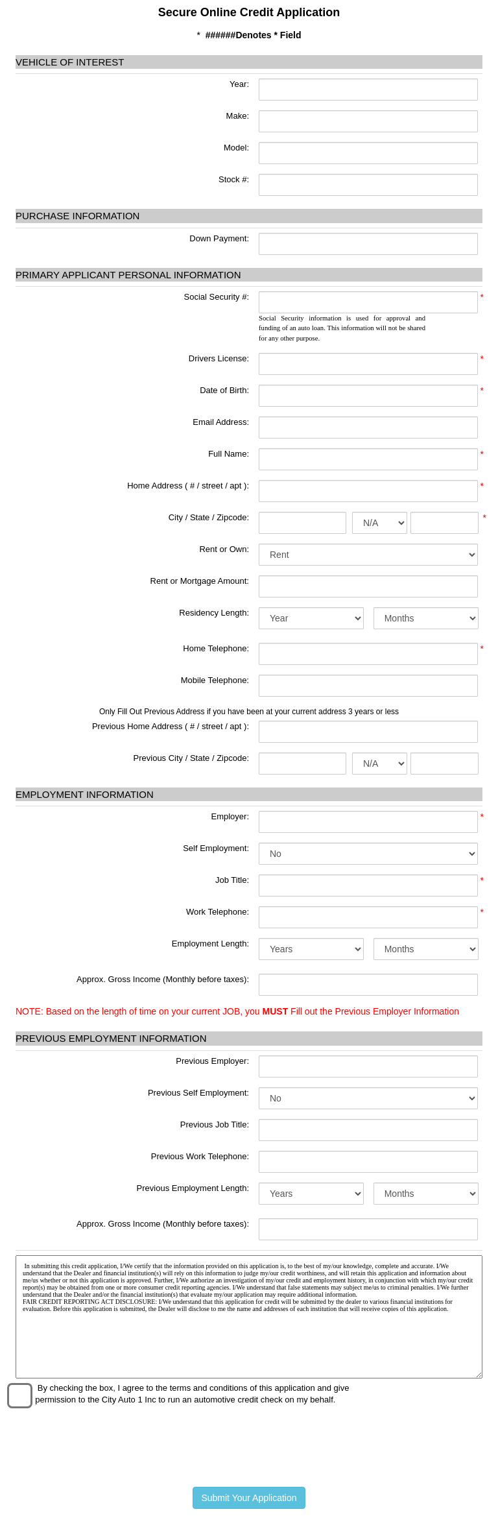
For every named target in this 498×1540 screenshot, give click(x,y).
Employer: (230, 816)
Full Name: (228, 454)
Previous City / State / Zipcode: (191, 758)
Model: (235, 147)
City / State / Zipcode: (209, 517)
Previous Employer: (212, 1061)
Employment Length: (210, 943)
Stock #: (232, 179)
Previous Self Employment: (198, 1093)
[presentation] (249, 1445)
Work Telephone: (217, 912)
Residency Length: (214, 613)
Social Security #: (216, 297)
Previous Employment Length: (193, 1188)
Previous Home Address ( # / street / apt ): (170, 726)
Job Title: (232, 880)
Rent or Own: (224, 549)
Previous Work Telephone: (200, 1156)
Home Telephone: (216, 648)
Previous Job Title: (214, 1124)
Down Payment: (218, 238)
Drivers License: (219, 358)
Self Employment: (216, 848)
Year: (238, 84)
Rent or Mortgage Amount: (199, 581)
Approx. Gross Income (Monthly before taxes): (163, 979)
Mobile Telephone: (215, 680)
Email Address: (221, 422)
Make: (236, 116)
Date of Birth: (224, 390)
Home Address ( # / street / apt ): (188, 485)
